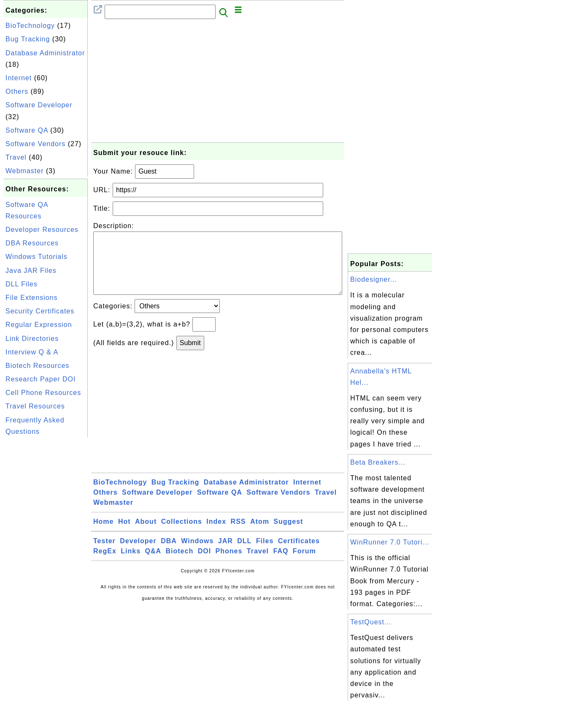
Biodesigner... (373, 279)
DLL (244, 554)
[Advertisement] (45, 566)
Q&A (153, 564)
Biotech (180, 564)
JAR (225, 554)
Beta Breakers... (377, 462)
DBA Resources (32, 243)
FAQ (281, 564)
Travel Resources (35, 406)
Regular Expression (38, 324)
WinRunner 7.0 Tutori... (390, 542)
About (146, 535)
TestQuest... (370, 622)
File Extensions (31, 297)
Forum (304, 564)
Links (131, 564)
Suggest (288, 535)
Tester (104, 554)
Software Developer (39, 105)
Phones (229, 564)
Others (16, 91)
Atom (259, 535)
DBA (169, 554)
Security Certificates (39, 311)
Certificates (299, 554)
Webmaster (24, 170)
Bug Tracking (27, 39)
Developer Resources (41, 229)
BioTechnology (30, 25)
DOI (204, 564)
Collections (181, 535)
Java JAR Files (31, 270)
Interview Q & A (31, 352)
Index (216, 535)
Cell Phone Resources (43, 392)
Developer (138, 554)
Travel (16, 157)
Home (103, 535)
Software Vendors (35, 143)
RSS (238, 535)
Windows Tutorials (36, 256)
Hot (124, 535)
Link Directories (32, 338)
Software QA (26, 130)
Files (264, 554)
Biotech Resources (37, 365)
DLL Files (21, 284)
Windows (197, 554)
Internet (18, 78)
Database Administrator (45, 53)
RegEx (104, 564)
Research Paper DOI (40, 379)
